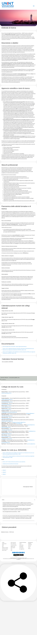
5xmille (20, 543)
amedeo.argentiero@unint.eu (7, 399)
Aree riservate (21, 547)
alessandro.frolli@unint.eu (6, 418)
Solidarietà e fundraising (22, 542)
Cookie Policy (30, 544)
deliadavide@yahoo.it (30, 413)
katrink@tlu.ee (19, 423)
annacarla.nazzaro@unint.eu (7, 429)
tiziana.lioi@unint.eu (31, 424)
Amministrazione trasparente (30, 543)
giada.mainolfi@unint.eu (6, 427)
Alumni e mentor (4, 550)
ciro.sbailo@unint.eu (30, 440)
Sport (11, 550)
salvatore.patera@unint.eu (6, 393)
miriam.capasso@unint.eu (6, 407)
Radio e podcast (13, 547)
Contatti (3, 542)
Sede (2, 546)
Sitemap (29, 548)
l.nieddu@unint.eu (32, 431)
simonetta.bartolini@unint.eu (7, 401)
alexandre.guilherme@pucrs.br (7, 421)
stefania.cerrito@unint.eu (6, 409)
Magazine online (13, 546)
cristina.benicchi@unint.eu (6, 404)
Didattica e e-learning (5, 547)
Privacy (29, 547)
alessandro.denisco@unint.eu (7, 415)
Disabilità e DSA (4, 543)
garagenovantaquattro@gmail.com (19, 422)
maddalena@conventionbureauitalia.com (9, 412)
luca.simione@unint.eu (6, 442)
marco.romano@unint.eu (6, 436)
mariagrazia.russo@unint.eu (7, 438)
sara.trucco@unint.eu (31, 443)
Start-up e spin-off (13, 542)
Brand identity (21, 546)
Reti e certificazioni (13, 543)
